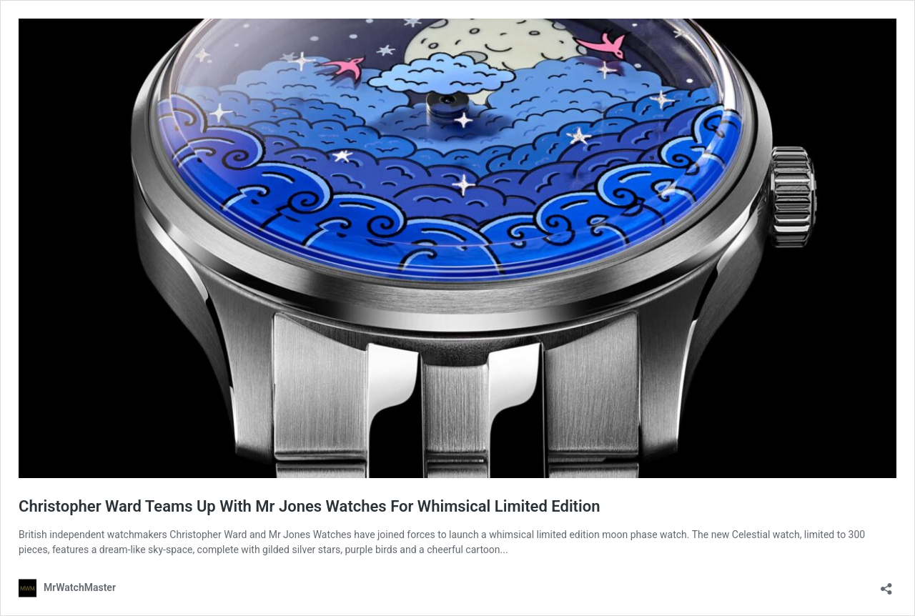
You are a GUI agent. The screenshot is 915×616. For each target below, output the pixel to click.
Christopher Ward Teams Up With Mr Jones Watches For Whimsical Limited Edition (309, 506)
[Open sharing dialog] (886, 584)
